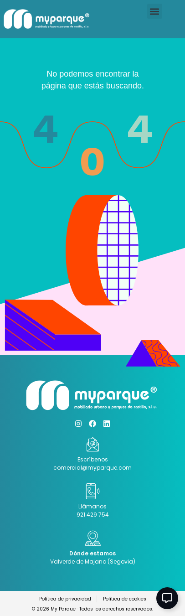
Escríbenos (92, 459)
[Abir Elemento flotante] (167, 598)
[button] (154, 11)
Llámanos (92, 506)
